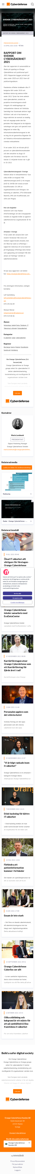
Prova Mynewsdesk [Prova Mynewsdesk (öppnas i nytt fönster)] (17, 1161)
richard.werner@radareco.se (14, 313)
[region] (17, 587)
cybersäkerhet (21, 338)
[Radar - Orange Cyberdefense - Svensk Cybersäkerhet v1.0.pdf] (17, 509)
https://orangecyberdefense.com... (19, 274)
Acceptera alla (17, 598)
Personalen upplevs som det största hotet (16, 713)
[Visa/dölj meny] (3, 4)
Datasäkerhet (22, 328)
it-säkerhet (7, 338)
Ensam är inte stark (14, 915)
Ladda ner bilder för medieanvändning (16, 467)
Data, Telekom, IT (22, 325)
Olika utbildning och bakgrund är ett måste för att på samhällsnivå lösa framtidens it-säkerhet (17, 1022)
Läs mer (17, 393)
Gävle (13, 347)
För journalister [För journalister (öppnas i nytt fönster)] (17, 1164)
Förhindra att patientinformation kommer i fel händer (14, 867)
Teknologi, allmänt (10, 328)
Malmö (17, 347)
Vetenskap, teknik (10, 325)
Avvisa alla (17, 593)
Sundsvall (7, 350)
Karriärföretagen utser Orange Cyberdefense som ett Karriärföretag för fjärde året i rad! (17, 665)
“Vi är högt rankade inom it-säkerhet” (16, 764)
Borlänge (7, 347)
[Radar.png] (17, 482)
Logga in (17, 1170)
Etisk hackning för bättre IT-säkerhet (17, 815)
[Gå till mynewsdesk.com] (17, 1155)
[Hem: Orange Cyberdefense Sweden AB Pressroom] (17, 4)
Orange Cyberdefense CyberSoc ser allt (15, 968)
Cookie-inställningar (17, 602)
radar (13, 338)
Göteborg (14, 350)
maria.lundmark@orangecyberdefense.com (17, 449)
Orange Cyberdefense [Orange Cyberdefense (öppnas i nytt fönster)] (17, 1133)
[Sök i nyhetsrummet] (32, 4)
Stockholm (24, 347)
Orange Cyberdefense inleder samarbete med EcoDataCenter (15, 613)
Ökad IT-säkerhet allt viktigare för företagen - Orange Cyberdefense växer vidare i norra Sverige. (16, 565)
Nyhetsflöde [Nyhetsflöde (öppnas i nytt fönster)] (17, 1167)
